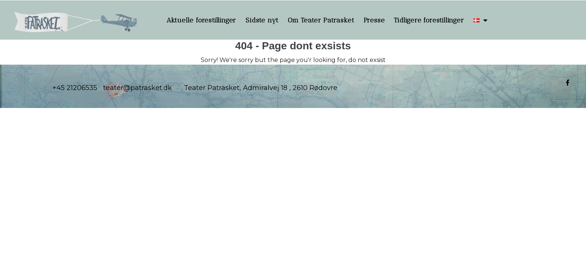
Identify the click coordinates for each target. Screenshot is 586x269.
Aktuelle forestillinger (201, 20)
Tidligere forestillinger (429, 20)
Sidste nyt (262, 20)
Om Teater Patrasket (321, 20)
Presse (374, 20)
